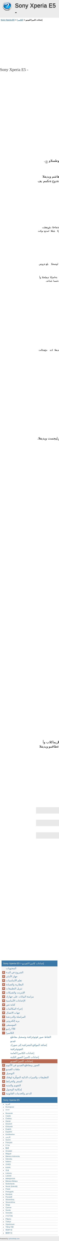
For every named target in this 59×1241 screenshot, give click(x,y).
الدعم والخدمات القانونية (19, 1093)
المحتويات (11, 968)
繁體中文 (9, 1233)
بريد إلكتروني (13, 1020)
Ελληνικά (9, 1126)
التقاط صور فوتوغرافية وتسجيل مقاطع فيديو (30, 1039)
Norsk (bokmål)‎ (11, 1186)
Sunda (8, 1210)
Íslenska (9, 1159)
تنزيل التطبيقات (14, 988)
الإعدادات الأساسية (15, 1000)
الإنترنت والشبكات (15, 992)
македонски (10, 1178)
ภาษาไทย (9, 1216)
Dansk (8, 1121)
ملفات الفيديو (13, 1069)
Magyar (8, 1154)
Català (8, 1116)
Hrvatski (9, 1151)
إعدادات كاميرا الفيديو (21, 1061)
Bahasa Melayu (12, 1181)
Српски (8, 1207)
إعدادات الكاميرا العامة (22, 1053)
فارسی (8, 1137)
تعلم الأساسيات (14, 980)
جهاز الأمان (11, 976)
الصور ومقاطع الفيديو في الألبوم (22, 1065)
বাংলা (7, 1110)
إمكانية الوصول (14, 1089)
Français (9, 1142)
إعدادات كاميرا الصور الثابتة (24, 1057)
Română (9, 1194)
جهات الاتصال (13, 1012)
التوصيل (10, 1073)
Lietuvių (9, 1173)
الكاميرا (20, 20)
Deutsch (9, 1124)
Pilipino (8, 1219)
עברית (8, 1145)
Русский (9, 1197)
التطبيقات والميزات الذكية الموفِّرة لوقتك (27, 1077)
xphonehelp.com (13, 1238)
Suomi (8, 1140)
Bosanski (9, 1113)
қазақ (8, 1167)
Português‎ (10, 1192)
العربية (8, 1104)
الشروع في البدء (14, 972)
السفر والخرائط (14, 1081)
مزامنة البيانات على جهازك (20, 996)
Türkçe (8, 1222)
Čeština (8, 1118)
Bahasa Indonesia (13, 1156)
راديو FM (10, 1029)
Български (10, 1107)
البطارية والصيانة (14, 984)
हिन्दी (7, 1148)
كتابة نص (10, 1004)
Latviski (8, 1176)
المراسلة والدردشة (15, 1016)
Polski (8, 1189)
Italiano (8, 1161)
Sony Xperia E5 (7, 6)
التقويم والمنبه (13, 1085)
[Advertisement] (29, 44)
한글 (7, 1170)
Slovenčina (10, 1199)
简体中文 (9, 1230)
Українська (10, 1224)
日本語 (8, 1164)
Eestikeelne (10, 1134)
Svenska (9, 1213)
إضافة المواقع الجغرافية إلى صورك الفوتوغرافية (28, 1047)
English (8, 1129)
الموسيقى (11, 1025)
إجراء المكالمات (14, 1008)
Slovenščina (10, 1202)
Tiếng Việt (10, 1227)
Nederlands (10, 1184)
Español (9, 1132)
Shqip (8, 1205)
